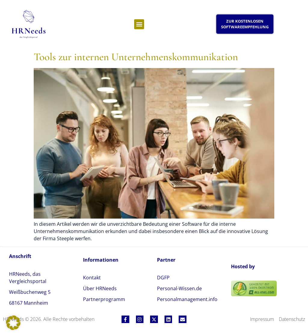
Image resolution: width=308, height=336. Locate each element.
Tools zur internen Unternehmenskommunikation (136, 57)
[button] (139, 24)
